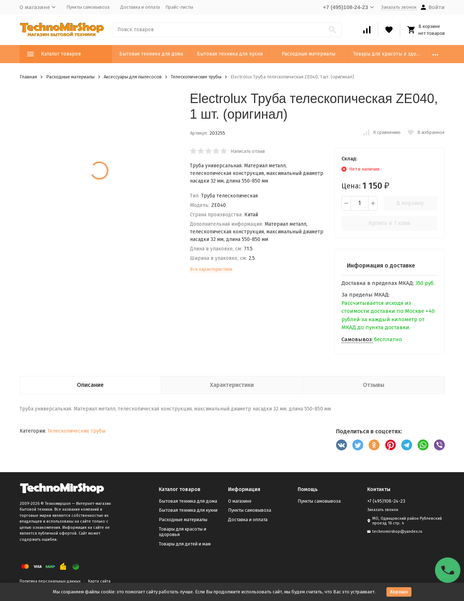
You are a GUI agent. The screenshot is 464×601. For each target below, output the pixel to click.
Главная (28, 76)
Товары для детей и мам (185, 544)
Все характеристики (211, 269)
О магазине (240, 501)
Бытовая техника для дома (151, 54)
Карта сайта (99, 581)
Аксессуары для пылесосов (133, 76)
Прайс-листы (179, 7)
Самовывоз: (357, 339)
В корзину (410, 203)
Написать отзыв (248, 151)
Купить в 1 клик (389, 223)
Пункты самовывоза (87, 7)
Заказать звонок (399, 7)
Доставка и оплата (140, 7)
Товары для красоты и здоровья (390, 54)
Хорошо (399, 591)
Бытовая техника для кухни (230, 54)
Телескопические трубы (196, 76)
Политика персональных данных (50, 581)
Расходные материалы (308, 54)
